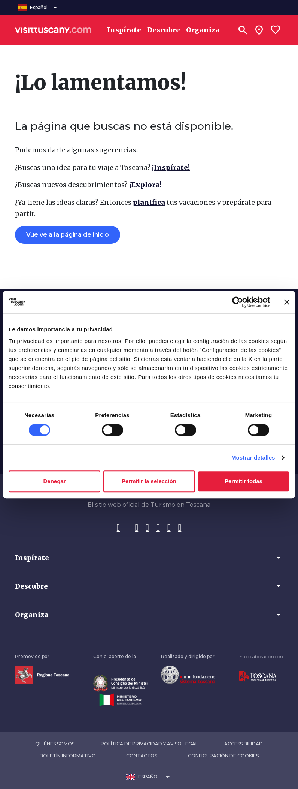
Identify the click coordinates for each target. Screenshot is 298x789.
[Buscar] (242, 30)
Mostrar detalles (253, 457)
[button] (149, 557)
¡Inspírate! (171, 167)
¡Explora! (145, 184)
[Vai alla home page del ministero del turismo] (120, 699)
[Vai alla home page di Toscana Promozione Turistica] (258, 676)
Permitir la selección (149, 481)
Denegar (54, 481)
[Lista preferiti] (275, 30)
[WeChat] (180, 527)
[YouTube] (169, 527)
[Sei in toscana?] (259, 30)
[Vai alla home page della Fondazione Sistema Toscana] (188, 674)
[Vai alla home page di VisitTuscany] (53, 30)
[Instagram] (136, 527)
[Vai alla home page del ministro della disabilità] (120, 683)
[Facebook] (118, 527)
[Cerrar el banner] (286, 302)
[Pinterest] (158, 527)
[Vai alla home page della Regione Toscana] (42, 674)
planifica (149, 202)
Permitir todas (243, 481)
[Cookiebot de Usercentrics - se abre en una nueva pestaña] (237, 302)
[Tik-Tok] (147, 527)
